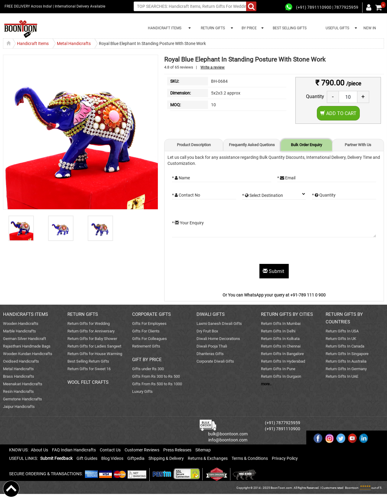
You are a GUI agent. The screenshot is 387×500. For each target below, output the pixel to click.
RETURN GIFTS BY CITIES (287, 314)
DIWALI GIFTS (211, 314)
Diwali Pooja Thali (212, 346)
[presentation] (218, 252)
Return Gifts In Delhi (278, 331)
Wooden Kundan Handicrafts (27, 353)
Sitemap (203, 449)
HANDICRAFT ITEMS (163, 28)
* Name (181, 177)
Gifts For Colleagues (149, 338)
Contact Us (110, 449)
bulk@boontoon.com (228, 433)
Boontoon (352, 487)
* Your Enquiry (188, 222)
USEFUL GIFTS (336, 28)
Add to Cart (338, 113)
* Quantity (324, 195)
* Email (286, 177)
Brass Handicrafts (18, 376)
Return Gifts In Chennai (281, 346)
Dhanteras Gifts (210, 353)
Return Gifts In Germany (346, 369)
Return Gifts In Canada (345, 346)
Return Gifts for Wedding (88, 323)
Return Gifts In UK (341, 338)
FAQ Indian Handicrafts (74, 449)
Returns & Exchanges (208, 458)
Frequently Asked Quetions (252, 145)
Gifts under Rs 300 (148, 369)
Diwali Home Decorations (218, 338)
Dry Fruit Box (207, 331)
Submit (274, 271)
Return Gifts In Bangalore (282, 353)
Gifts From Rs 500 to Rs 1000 (157, 384)
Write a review (212, 67)
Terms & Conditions (250, 458)
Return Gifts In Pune (278, 369)
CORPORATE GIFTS (151, 314)
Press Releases (177, 449)
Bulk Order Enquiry (306, 145)
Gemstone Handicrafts (22, 399)
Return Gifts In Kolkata (280, 338)
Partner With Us (358, 145)
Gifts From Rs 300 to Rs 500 (156, 376)
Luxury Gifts (142, 391)
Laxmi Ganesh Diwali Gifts (219, 323)
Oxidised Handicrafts (21, 361)
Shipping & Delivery (166, 458)
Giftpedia (136, 458)
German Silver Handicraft (24, 338)
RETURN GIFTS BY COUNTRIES (344, 318)
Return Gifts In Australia (346, 361)
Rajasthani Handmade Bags (26, 346)
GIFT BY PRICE (147, 359)
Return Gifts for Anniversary (91, 331)
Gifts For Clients (146, 331)
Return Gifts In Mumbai (281, 323)
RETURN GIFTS (212, 28)
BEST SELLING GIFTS (290, 28)
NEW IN (369, 28)
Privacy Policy (285, 458)
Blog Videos (112, 458)
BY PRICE (248, 28)
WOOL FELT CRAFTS (88, 382)
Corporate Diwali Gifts (215, 361)
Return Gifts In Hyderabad (283, 361)
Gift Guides (86, 458)
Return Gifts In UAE (342, 376)
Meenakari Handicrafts (22, 384)
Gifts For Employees (149, 323)
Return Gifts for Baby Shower (92, 338)
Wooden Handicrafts (20, 323)
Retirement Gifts (146, 346)
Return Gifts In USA (342, 331)
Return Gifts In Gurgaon (281, 376)
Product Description (194, 145)
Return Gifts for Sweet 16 (89, 369)
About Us (39, 449)
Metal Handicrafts (18, 369)
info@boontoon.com (227, 440)
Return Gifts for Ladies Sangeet (94, 346)
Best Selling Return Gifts (88, 361)
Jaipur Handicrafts (19, 406)
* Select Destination (262, 195)
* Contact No (186, 195)
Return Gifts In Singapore (347, 353)
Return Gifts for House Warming (94, 353)
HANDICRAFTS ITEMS (25, 314)
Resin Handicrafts (18, 391)
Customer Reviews (142, 449)
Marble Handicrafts (19, 331)
